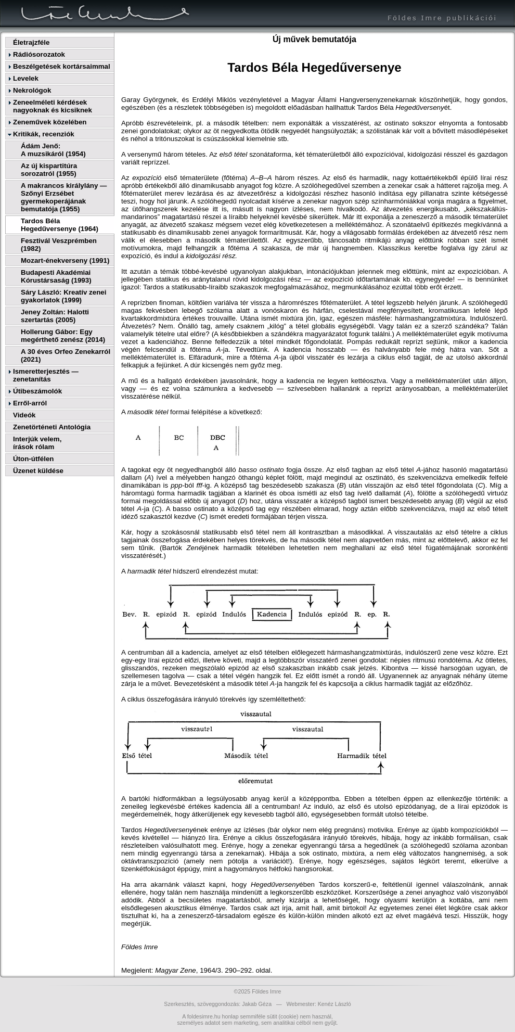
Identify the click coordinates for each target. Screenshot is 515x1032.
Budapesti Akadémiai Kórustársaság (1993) (56, 276)
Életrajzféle (31, 42)
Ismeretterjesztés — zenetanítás (46, 375)
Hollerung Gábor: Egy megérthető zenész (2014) (63, 335)
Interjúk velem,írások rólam (37, 443)
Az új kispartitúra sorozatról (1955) (49, 169)
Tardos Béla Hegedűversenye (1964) (59, 225)
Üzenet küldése (38, 471)
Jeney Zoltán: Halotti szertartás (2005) (55, 316)
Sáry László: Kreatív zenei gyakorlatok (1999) (63, 296)
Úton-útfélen (33, 459)
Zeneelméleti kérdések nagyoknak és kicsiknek (52, 106)
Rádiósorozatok (39, 54)
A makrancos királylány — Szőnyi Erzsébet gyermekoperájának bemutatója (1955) (64, 197)
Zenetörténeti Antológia (52, 427)
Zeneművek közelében (49, 122)
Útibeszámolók (37, 391)
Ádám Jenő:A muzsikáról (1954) (53, 150)
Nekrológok (32, 90)
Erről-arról (30, 403)
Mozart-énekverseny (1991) (65, 260)
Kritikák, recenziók (43, 134)
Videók (24, 415)
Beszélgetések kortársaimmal (61, 66)
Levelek (25, 78)
